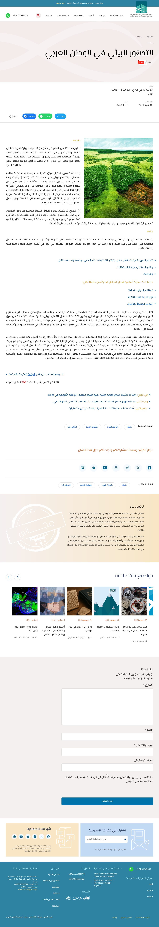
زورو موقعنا (60, 3)
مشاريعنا (56, 887)
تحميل (145, 62)
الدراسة (31, 374)
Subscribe (125, 839)
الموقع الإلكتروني (143, 761)
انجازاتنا (56, 893)
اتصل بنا (49, 15)
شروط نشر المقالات (143, 917)
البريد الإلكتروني (143, 745)
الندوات (150, 897)
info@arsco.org (76, 879)
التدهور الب (72, 427)
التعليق (148, 685)
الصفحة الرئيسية (116, 15)
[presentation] (9, 577)
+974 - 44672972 (77, 874)
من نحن (102, 15)
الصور (151, 884)
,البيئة (129, 427)
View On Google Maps (27, 889)
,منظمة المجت (92, 427)
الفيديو (150, 890)
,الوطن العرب (112, 427)
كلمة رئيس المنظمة (51, 881)
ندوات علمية (79, 15)
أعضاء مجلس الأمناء (51, 899)
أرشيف (114, 917)
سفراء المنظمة (63, 15)
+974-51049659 (20, 15)
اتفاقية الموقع (126, 917)
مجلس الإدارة (54, 874)
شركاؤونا (56, 906)
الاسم (149, 730)
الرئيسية (150, 36)
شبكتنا (92, 15)
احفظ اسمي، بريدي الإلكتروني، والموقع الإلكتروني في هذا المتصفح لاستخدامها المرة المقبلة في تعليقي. (109, 779)
